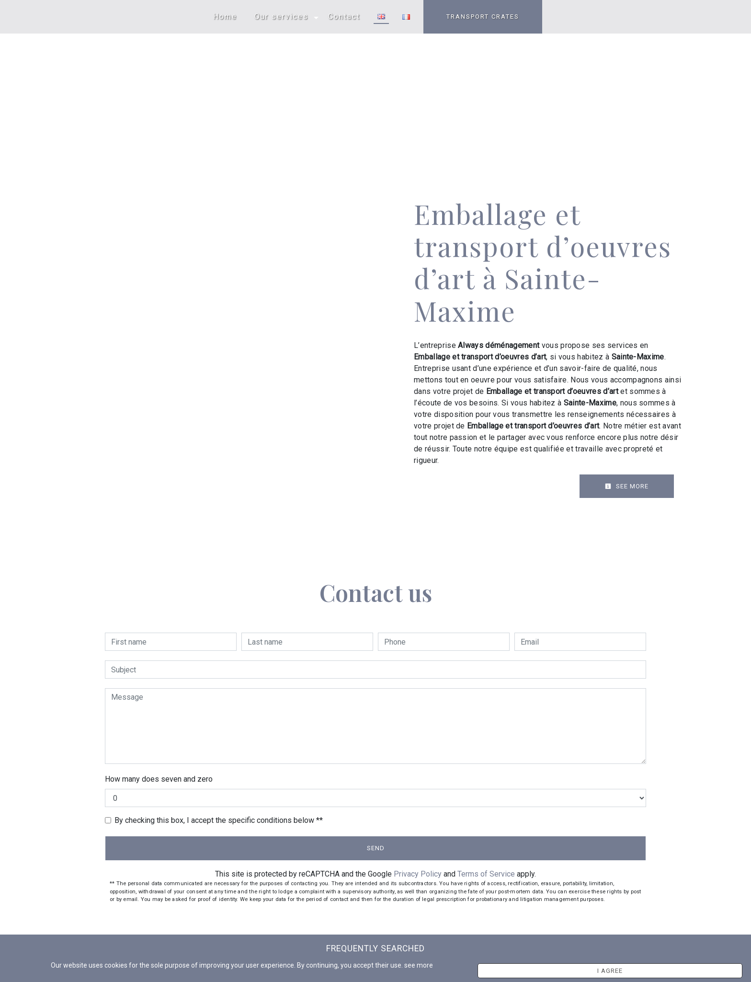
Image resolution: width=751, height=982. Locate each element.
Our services (281, 16)
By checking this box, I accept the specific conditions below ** (218, 820)
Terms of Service (486, 873)
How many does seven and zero (159, 779)
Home (225, 16)
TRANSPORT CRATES (482, 16)
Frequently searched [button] (375, 948)
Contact (344, 16)
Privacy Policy (418, 873)
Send (376, 848)
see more (514, 968)
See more (627, 486)
